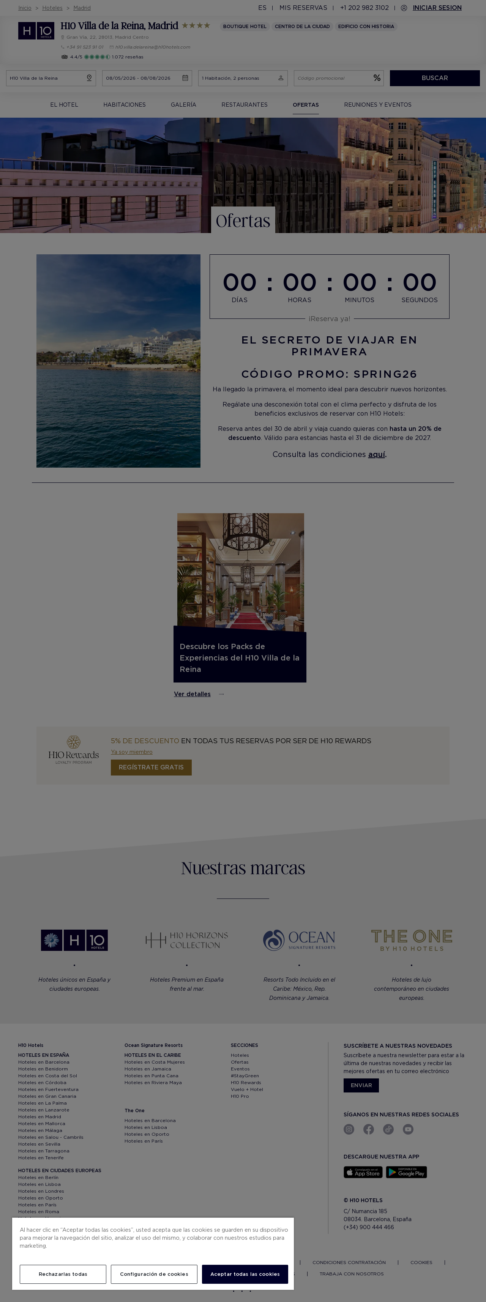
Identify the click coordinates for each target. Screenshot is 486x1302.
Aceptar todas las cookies (245, 1274)
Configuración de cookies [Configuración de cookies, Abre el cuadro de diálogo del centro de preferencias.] (154, 1274)
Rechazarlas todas (63, 1274)
